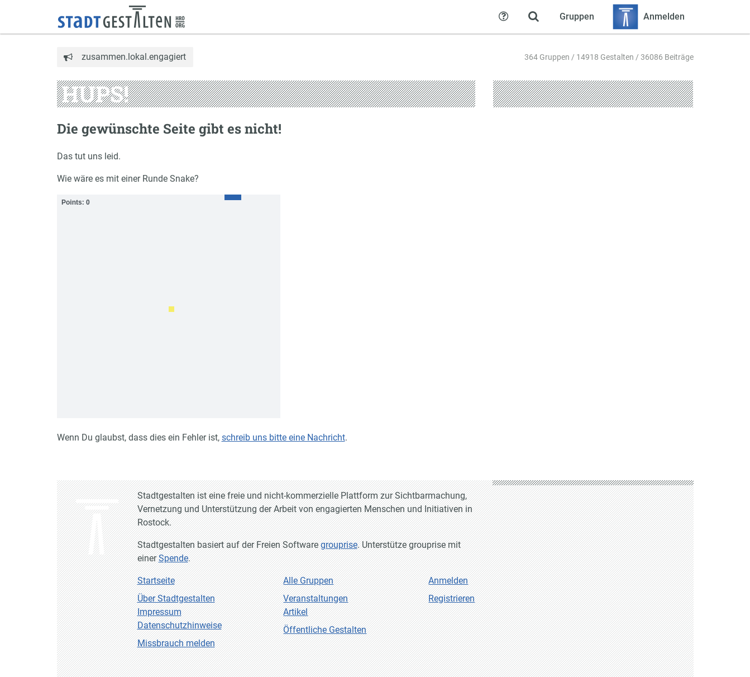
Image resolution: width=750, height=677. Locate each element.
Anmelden (448, 580)
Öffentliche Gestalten (324, 629)
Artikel (295, 612)
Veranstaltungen (315, 598)
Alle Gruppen (308, 580)
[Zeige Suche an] (534, 17)
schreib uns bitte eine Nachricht (283, 437)
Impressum (159, 612)
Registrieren (451, 598)
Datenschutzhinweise (179, 625)
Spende (173, 558)
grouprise (339, 544)
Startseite (156, 580)
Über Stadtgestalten (176, 598)
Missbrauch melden (176, 643)
